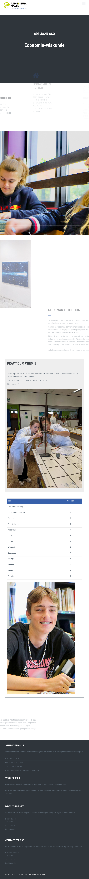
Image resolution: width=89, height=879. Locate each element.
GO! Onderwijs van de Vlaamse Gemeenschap (22, 770)
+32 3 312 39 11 (11, 859)
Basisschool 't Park (12, 758)
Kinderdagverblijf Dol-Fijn (14, 762)
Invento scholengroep (13, 766)
